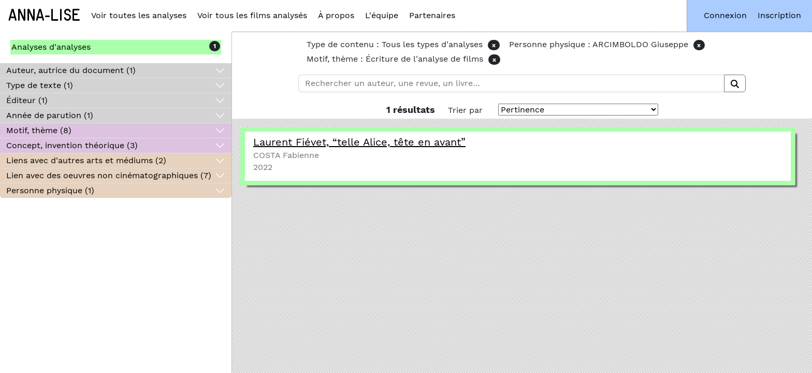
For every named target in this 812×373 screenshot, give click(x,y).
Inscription (779, 15)
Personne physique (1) (50, 190)
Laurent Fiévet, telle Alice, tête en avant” (359, 142)
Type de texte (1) (39, 85)
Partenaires (432, 15)
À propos (336, 15)
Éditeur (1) (27, 100)
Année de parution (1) (49, 115)
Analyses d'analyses (51, 47)
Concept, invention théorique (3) (72, 145)
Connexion (725, 15)
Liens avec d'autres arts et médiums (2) (86, 160)
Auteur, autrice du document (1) (71, 70)
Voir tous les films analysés (252, 15)
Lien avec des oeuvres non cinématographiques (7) (108, 175)
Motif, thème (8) (38, 130)
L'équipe (381, 15)
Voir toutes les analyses (138, 15)
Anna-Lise (44, 15)
